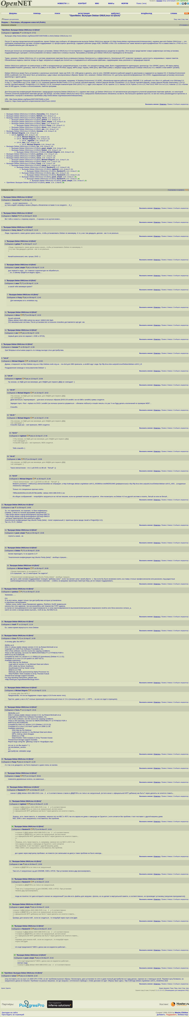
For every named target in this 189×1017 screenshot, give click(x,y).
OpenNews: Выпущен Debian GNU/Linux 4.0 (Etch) (25, 182)
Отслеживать (184, 25)
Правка (169, 104)
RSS (186, 190)
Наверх (169, 208)
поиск (57, 13)
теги (144, 3)
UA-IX (8, 133)
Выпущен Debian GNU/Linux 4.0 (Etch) (21, 114)
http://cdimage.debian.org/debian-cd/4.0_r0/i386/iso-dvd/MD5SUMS (89, 484)
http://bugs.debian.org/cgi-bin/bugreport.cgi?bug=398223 (28, 516)
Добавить (161, 1015)
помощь (37, 13)
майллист (115, 13)
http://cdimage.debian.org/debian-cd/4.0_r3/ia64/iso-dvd (146, 981)
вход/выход (146, 13)
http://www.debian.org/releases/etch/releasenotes (132, 41)
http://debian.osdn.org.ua (49, 364)
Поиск (138, 3)
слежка (173, 13)
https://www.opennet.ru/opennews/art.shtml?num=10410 (34, 101)
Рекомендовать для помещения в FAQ (177, 990)
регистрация (171, 1)
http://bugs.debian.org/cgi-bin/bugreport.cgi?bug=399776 (28, 514)
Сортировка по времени (176, 190)
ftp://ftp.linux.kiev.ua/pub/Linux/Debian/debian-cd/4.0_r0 (120, 364)
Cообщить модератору (180, 104)
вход (164, 1)
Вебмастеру (183, 1015)
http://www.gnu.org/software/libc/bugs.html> (22, 679)
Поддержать (171, 1015)
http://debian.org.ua (30, 364)
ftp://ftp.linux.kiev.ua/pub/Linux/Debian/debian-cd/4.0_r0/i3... (153, 484)
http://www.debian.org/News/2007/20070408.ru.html (33, 36)
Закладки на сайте (10, 1013)
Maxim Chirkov (181, 1013)
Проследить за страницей (13, 1015)
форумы (13, 13)
